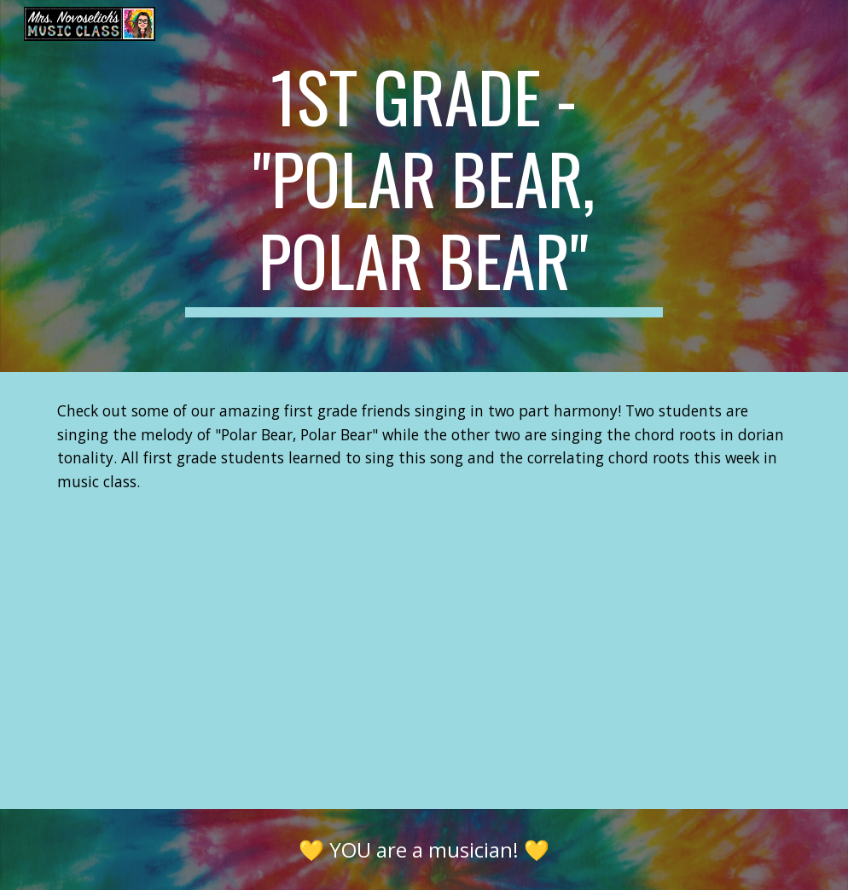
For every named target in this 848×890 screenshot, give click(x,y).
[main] (424, 186)
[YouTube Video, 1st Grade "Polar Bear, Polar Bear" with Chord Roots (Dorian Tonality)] (424, 665)
